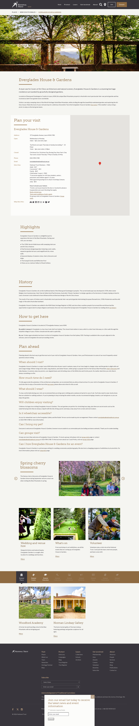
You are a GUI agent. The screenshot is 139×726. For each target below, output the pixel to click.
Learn (75, 4)
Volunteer (96, 543)
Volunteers (41, 202)
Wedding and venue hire (33, 544)
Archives (78, 660)
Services (112, 660)
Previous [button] (16, 478)
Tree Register (63, 665)
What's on (61, 543)
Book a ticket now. (35, 192)
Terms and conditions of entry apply (41, 194)
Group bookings (46, 202)
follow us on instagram (22, 709)
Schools (78, 657)
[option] (69, 43)
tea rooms (94, 105)
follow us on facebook (13, 709)
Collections (79, 654)
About (95, 4)
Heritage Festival (46, 665)
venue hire (43, 450)
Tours (43, 660)
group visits (85, 437)
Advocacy (62, 654)
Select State (105, 4)
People (112, 657)
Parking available (31, 202)
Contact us (113, 670)
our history (112, 308)
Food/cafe (33, 202)
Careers (95, 662)
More (23, 559)
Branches (96, 667)
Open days (43, 202)
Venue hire (44, 662)
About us (112, 654)
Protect (67, 4)
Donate (121, 4)
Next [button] (123, 478)
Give (94, 657)
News (111, 662)
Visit (59, 4)
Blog (60, 660)
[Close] (93, 697)
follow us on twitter (18, 709)
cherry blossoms (112, 368)
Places (43, 654)
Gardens (49, 202)
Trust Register (63, 662)
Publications (114, 667)
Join (111, 4)
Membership (97, 654)
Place (14, 12)
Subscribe (96, 670)
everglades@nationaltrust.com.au (39, 161)
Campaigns (62, 657)
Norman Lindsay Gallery (68, 622)
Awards (95, 660)
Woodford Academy (31, 622)
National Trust (23, 4)
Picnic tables (36, 202)
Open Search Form (100, 4)
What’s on (44, 657)
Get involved (85, 4)
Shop (38, 202)
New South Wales (28, 12)
